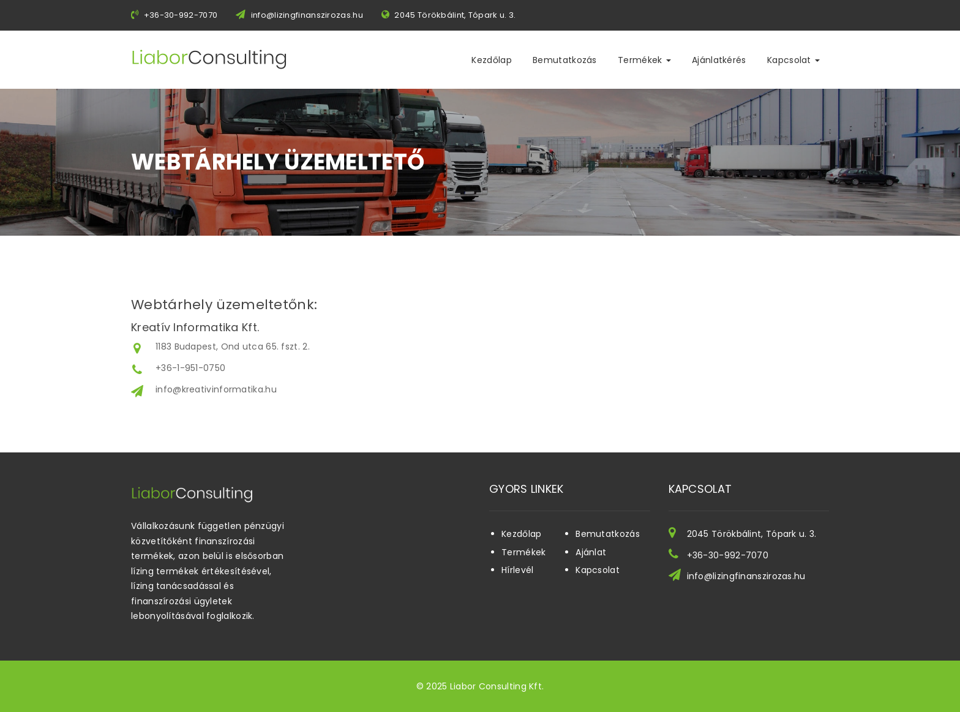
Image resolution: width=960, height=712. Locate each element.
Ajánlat (591, 552)
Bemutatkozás (565, 60)
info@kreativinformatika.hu (216, 389)
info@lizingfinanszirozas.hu (307, 15)
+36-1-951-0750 (190, 368)
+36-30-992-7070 (728, 555)
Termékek (644, 60)
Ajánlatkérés (719, 60)
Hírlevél (517, 570)
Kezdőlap (491, 60)
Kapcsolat (793, 60)
